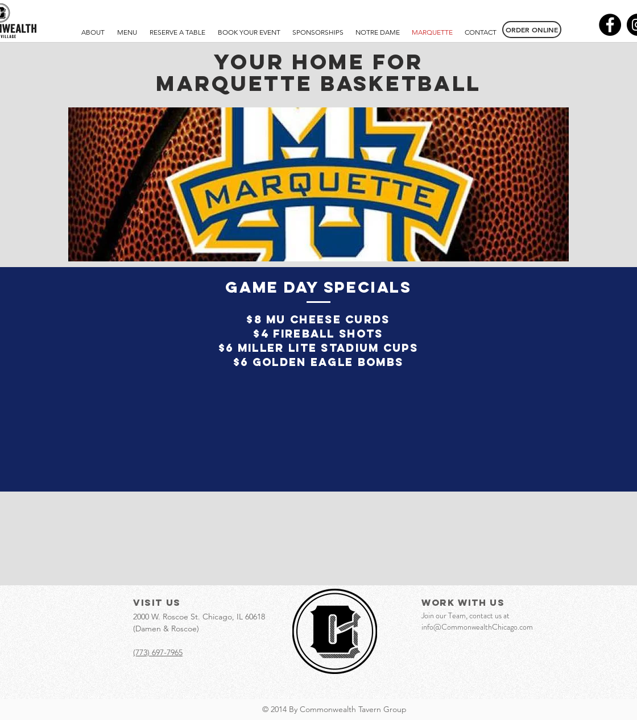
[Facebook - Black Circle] (610, 25)
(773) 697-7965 (158, 652)
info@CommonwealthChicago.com (477, 626)
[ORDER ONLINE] (531, 29)
